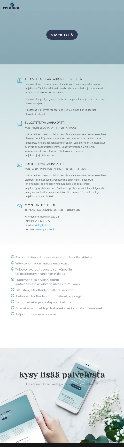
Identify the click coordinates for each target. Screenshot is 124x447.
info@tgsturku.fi (41, 225)
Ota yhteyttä (62, 35)
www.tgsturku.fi (45, 229)
